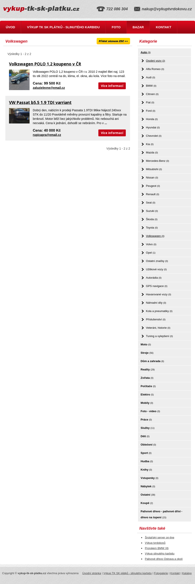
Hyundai (153, 127)
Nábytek (148, 486)
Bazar (138, 27)
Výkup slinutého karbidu (159, 553)
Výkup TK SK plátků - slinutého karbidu (63, 27)
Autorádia (154, 277)
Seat (150, 202)
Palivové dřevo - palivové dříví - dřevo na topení (161, 514)
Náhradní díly (156, 302)
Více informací (112, 86)
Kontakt (163, 27)
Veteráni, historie (158, 327)
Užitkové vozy (156, 269)
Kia (150, 144)
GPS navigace (156, 286)
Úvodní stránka (91, 573)
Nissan (152, 177)
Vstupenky (149, 478)
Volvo (151, 244)
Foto (116, 27)
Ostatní (148, 494)
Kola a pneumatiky (159, 311)
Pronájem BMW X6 (157, 548)
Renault (152, 194)
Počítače (148, 386)
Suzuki (152, 210)
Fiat (150, 102)
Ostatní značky (157, 261)
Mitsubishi (154, 169)
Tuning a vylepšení (159, 336)
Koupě (147, 503)
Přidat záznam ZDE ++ (113, 41)
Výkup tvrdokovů (155, 542)
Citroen (152, 94)
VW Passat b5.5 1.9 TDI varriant (40, 102)
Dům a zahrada (152, 361)
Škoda (152, 219)
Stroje (147, 352)
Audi (150, 77)
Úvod (10, 27)
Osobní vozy (155, 60)
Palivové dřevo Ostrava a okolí (164, 558)
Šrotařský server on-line (159, 537)
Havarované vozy (158, 294)
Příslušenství (155, 319)
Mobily (147, 402)
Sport (146, 453)
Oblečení (148, 444)
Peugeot (153, 185)
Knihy (146, 469)
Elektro (147, 394)
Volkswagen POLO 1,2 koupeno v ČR (45, 64)
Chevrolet (153, 135)
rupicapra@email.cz (47, 135)
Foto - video (150, 411)
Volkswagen (155, 236)
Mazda (152, 152)
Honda (152, 119)
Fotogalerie (161, 573)
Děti (145, 436)
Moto (146, 344)
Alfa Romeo (155, 69)
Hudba (147, 461)
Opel (150, 252)
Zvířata (147, 377)
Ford (150, 110)
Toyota (152, 227)
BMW (151, 85)
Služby (147, 427)
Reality (148, 369)
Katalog (187, 573)
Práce (146, 419)
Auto (145, 52)
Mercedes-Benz (157, 160)
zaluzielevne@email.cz (49, 87)
